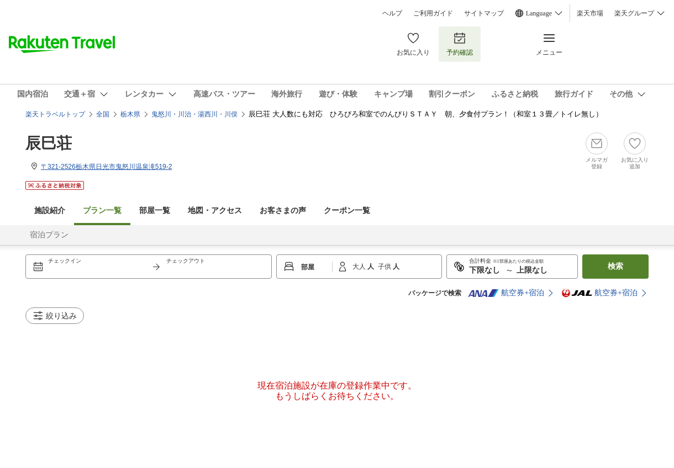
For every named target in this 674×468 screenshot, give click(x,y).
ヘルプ (392, 13)
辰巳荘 (48, 143)
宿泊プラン (49, 235)
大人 (359, 266)
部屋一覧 (154, 210)
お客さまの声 (283, 210)
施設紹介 (49, 210)
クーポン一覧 (347, 210)
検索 (615, 266)
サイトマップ (484, 13)
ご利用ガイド (433, 13)
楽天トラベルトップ (55, 114)
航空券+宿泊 (506, 293)
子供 (385, 266)
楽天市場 (590, 13)
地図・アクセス (215, 210)
